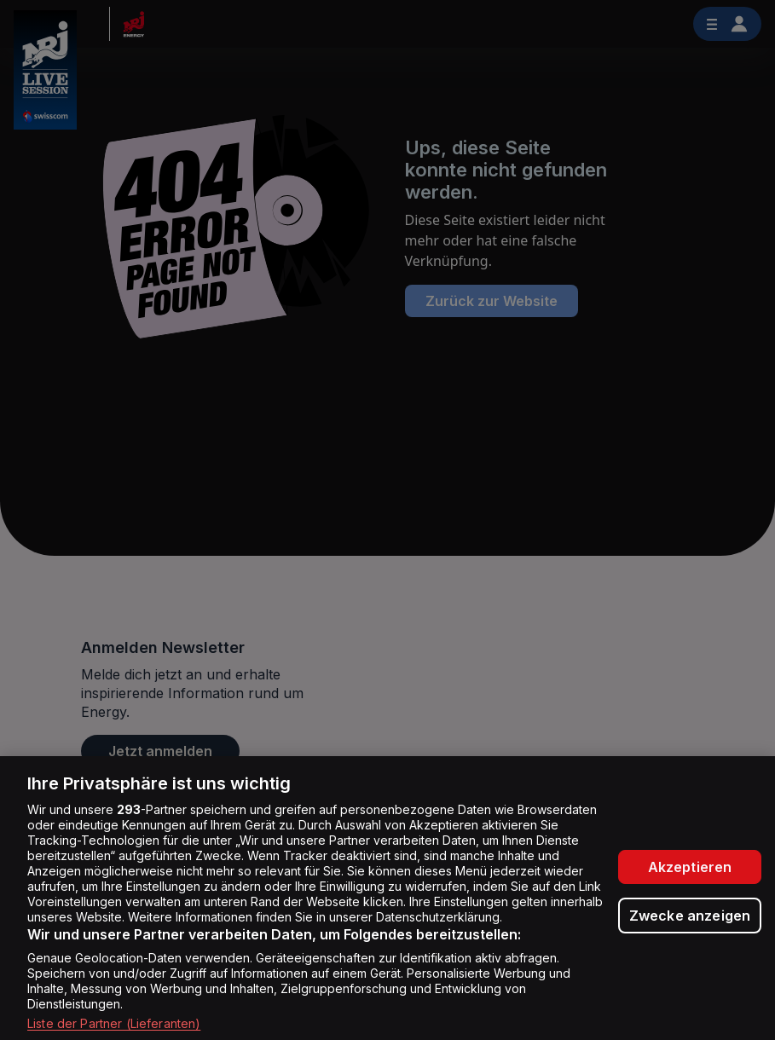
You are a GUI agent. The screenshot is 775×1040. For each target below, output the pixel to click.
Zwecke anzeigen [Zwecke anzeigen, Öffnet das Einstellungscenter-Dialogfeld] (689, 915)
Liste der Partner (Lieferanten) (113, 1023)
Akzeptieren (690, 866)
